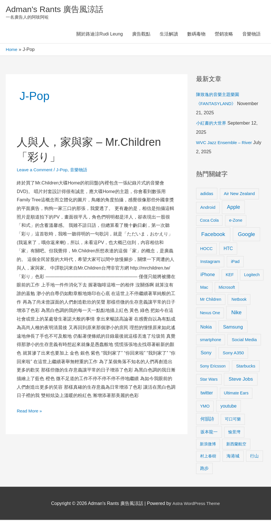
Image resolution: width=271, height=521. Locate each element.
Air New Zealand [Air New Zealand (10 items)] (239, 194)
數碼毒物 (196, 35)
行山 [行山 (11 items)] (254, 457)
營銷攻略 (224, 35)
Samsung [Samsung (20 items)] (233, 327)
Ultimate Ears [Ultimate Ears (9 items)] (236, 394)
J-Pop (64, 170)
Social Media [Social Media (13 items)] (244, 340)
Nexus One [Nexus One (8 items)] (210, 314)
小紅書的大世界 (212, 124)
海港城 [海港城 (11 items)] (233, 457)
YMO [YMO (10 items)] (205, 407)
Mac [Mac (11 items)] (204, 288)
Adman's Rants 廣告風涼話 (57, 9)
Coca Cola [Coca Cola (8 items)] (209, 221)
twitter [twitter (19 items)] (206, 393)
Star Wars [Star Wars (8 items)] (209, 380)
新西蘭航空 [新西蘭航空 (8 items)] (236, 445)
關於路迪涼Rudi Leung (99, 35)
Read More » (30, 411)
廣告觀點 (141, 35)
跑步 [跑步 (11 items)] (204, 469)
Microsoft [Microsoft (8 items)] (227, 288)
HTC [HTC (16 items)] (228, 249)
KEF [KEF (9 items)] (230, 276)
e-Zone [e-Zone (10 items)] (235, 221)
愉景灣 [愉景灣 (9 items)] (234, 433)
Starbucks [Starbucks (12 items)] (245, 366)
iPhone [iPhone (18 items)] (207, 275)
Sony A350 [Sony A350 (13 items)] (233, 353)
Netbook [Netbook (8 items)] (239, 300)
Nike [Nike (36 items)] (236, 313)
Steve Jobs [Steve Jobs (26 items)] (241, 380)
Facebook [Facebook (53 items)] (213, 235)
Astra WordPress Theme (196, 504)
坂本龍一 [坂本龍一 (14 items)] (209, 432)
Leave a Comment (35, 170)
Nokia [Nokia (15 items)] (206, 327)
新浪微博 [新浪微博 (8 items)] (208, 445)
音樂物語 (251, 35)
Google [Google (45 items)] (246, 235)
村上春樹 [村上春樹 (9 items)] (208, 457)
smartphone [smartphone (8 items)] (210, 340)
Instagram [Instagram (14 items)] (210, 262)
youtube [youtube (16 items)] (228, 406)
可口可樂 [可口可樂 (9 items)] (233, 420)
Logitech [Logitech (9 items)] (252, 276)
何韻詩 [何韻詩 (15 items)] (207, 420)
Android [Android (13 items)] (208, 208)
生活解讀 (169, 35)
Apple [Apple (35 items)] (233, 208)
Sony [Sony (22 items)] (206, 353)
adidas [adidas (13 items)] (206, 194)
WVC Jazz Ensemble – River (225, 143)
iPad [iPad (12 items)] (235, 262)
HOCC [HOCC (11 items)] (206, 249)
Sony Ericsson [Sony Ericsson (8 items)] (212, 367)
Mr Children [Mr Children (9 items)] (210, 300)
